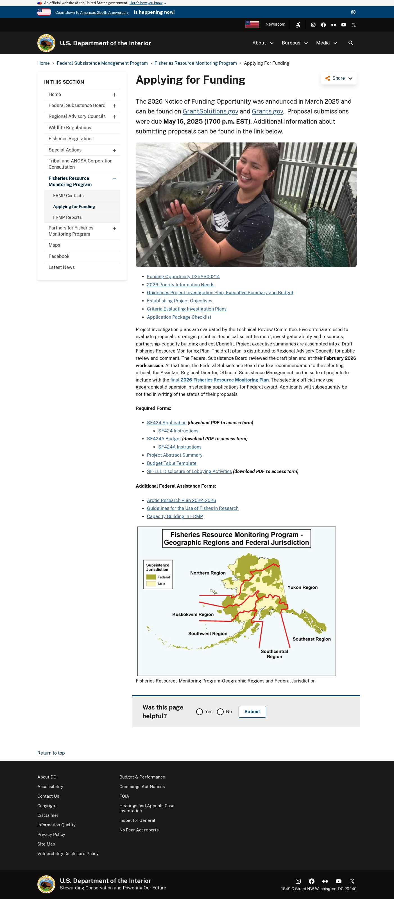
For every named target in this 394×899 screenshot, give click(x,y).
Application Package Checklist (179, 317)
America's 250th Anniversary (104, 12)
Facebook (59, 256)
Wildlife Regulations (70, 127)
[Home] (46, 43)
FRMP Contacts (68, 195)
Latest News (62, 267)
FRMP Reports (67, 217)
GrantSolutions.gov (210, 111)
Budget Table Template (171, 463)
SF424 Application (167, 422)
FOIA (124, 796)
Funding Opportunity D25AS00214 (183, 276)
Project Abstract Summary (175, 455)
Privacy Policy (51, 834)
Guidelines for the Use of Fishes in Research (193, 508)
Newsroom (275, 24)
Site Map (46, 844)
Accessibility (50, 786)
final (219, 380)
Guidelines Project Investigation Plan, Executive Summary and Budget (220, 292)
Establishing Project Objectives (179, 301)
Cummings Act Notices (142, 786)
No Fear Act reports (139, 829)
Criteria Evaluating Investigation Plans (187, 309)
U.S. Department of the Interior (105, 43)
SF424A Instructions (179, 447)
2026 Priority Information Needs (180, 284)
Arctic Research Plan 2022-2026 (181, 500)
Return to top (51, 753)
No (229, 711)
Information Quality (56, 824)
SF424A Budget (164, 438)
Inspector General (137, 820)
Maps (54, 245)
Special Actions (84, 150)
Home (84, 94)
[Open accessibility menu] (298, 24)
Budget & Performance (142, 777)
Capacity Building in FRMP (175, 516)
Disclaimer (47, 815)
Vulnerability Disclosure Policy (68, 853)
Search (351, 43)
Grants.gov (267, 111)
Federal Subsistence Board (84, 105)
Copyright (47, 805)
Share (338, 78)
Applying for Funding (74, 206)
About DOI (47, 777)
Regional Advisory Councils (84, 116)
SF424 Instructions (178, 431)
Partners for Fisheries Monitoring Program (84, 230)
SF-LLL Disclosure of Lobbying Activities (189, 471)
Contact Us (48, 796)
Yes (208, 711)
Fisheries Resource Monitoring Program (84, 180)
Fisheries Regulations (71, 138)
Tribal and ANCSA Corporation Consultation (80, 164)
